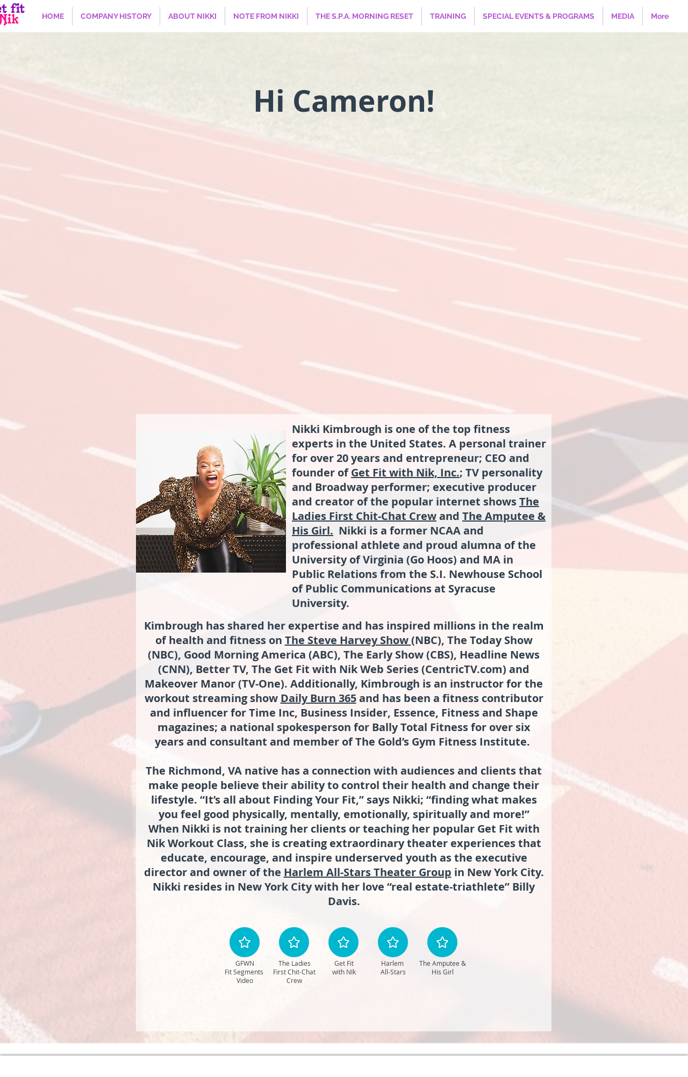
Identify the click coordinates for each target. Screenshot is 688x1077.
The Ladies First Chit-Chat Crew (415, 508)
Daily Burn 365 (318, 698)
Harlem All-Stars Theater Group (368, 872)
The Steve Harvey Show (348, 640)
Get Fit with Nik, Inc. (405, 472)
